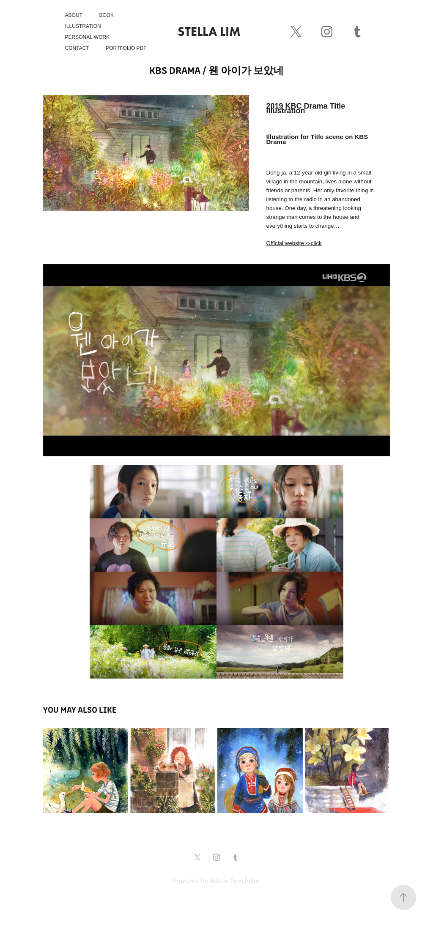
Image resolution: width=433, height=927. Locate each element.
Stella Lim (209, 31)
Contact (77, 48)
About (73, 15)
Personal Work (87, 37)
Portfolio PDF (126, 48)
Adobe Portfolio (235, 880)
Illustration (83, 26)
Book (106, 15)
